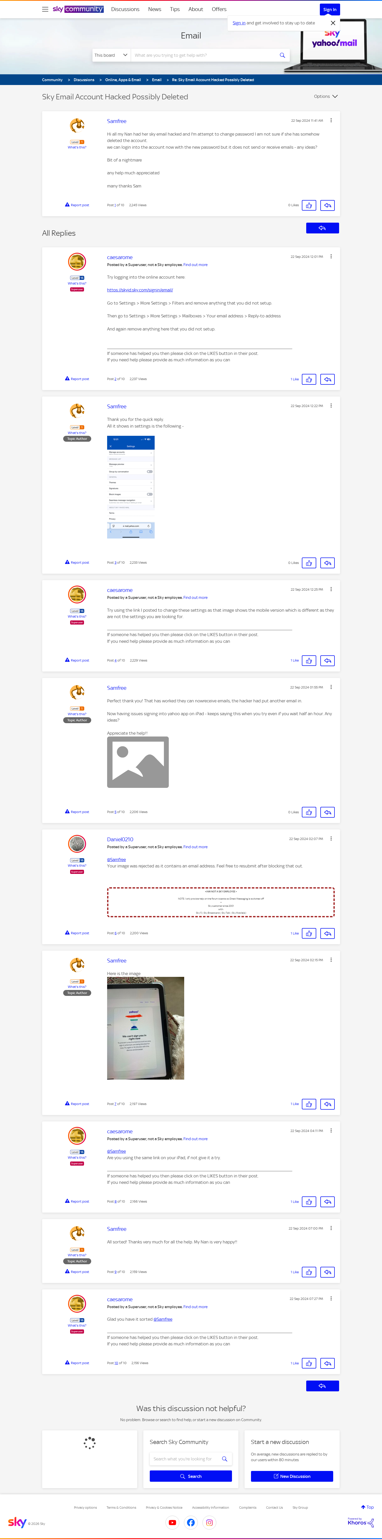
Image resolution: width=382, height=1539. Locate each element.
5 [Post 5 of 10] (115, 812)
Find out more (195, 264)
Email (191, 35)
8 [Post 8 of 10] (116, 1201)
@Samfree (116, 859)
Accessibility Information (210, 1507)
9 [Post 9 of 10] (116, 1272)
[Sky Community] (78, 9)
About (196, 9)
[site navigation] (45, 9)
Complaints (247, 1507)
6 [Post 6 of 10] (116, 933)
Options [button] (322, 96)
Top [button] (370, 1507)
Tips (175, 9)
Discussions (125, 9)
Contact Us (274, 1507)
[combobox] (202, 55)
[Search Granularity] (111, 55)
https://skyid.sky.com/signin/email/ (140, 289)
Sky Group (300, 1507)
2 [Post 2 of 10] (115, 379)
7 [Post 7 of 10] (115, 1104)
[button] (331, 120)
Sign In (330, 9)
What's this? (77, 147)
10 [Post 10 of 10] (116, 1363)
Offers (219, 9)
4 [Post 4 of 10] (116, 660)
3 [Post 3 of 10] (115, 562)
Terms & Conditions (121, 1507)
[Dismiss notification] (333, 23)
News (154, 9)
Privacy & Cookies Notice (164, 1507)
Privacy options (85, 1507)
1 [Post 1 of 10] (115, 205)
